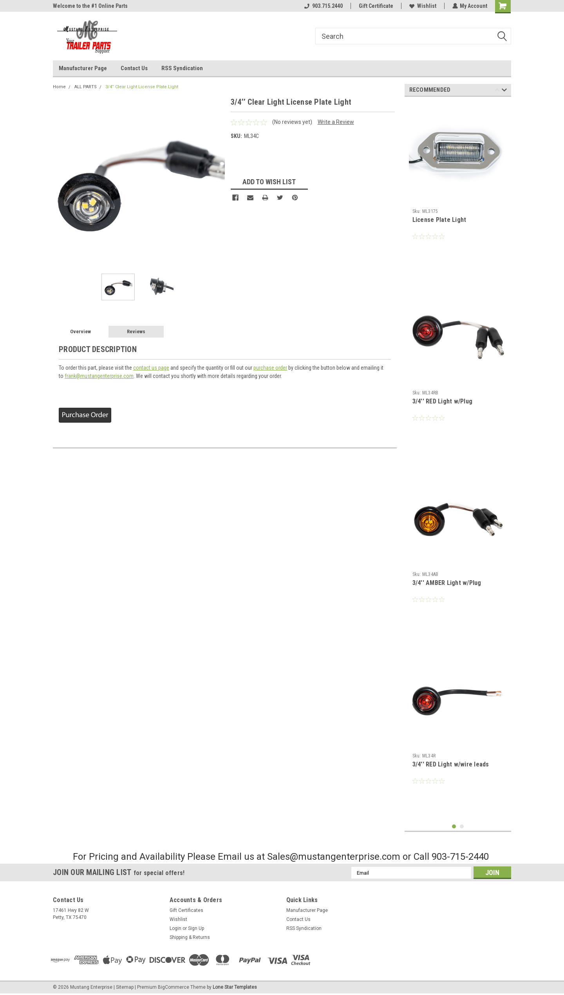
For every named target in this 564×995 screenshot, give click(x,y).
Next (504, 91)
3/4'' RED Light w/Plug (442, 401)
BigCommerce (173, 987)
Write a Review (336, 122)
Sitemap (125, 987)
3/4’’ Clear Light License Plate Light (141, 86)
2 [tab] (462, 826)
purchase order (270, 368)
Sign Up (196, 928)
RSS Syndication (182, 68)
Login (175, 928)
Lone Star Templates (235, 987)
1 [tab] (454, 826)
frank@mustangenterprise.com (99, 376)
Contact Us (134, 68)
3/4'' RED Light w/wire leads (450, 764)
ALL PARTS (85, 86)
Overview (80, 331)
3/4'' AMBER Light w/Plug (446, 582)
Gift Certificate (375, 6)
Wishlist (422, 6)
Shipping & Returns (190, 937)
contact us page (151, 368)
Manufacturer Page (83, 68)
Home (59, 86)
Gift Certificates (186, 910)
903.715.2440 (323, 6)
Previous (497, 91)
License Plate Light (439, 219)
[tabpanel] (458, 188)
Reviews (136, 331)
